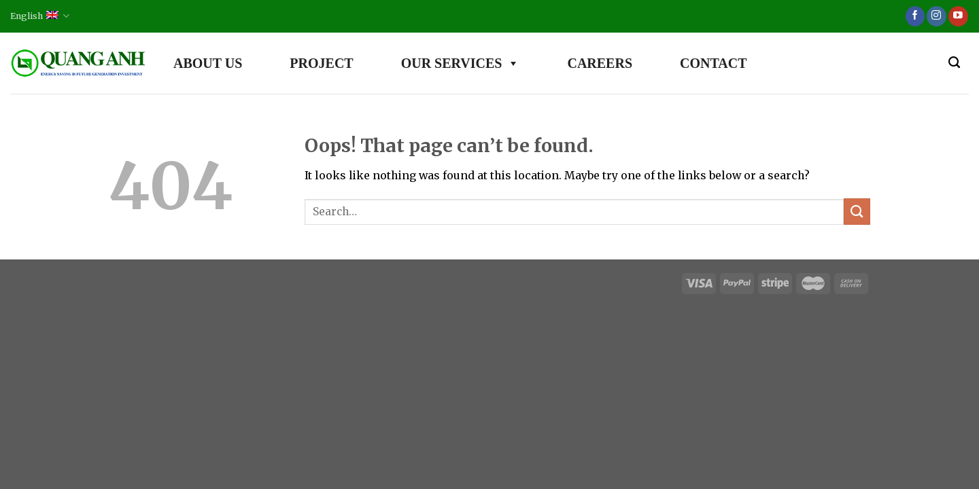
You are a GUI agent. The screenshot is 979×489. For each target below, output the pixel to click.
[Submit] (857, 211)
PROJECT (321, 63)
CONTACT (713, 63)
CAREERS (599, 63)
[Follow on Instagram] (936, 16)
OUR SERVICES (460, 63)
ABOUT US (207, 63)
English (39, 16)
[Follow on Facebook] (915, 16)
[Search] (954, 62)
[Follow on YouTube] (958, 16)
